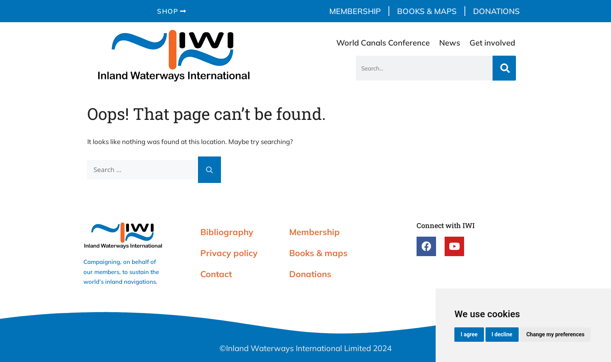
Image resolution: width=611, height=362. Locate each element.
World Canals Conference (383, 42)
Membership (355, 11)
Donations (496, 11)
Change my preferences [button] (555, 334)
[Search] (504, 68)
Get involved (492, 42)
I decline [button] (502, 334)
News (449, 42)
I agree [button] (469, 334)
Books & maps (427, 11)
